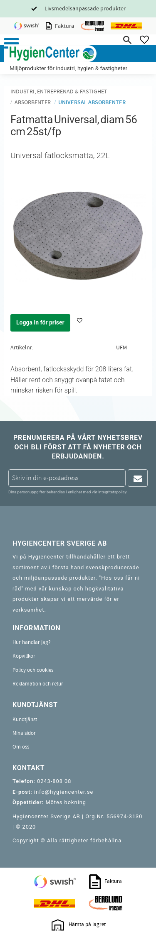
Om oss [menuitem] (20, 747)
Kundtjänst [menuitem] (24, 719)
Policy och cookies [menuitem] (32, 670)
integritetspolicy (112, 492)
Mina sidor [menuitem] (24, 733)
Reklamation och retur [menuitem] (37, 683)
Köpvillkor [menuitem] (23, 656)
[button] (11, 43)
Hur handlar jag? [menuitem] (31, 642)
